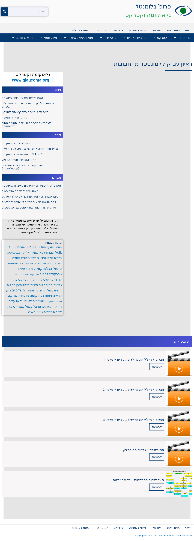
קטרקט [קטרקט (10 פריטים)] (19, 306)
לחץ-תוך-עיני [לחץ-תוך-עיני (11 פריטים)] (52, 279)
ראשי (188, 30)
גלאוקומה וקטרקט (148, 15)
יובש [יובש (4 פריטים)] (17, 274)
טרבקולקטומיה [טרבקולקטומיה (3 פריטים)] (30, 274)
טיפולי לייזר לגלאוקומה (15, 143)
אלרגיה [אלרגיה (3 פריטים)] (25, 252)
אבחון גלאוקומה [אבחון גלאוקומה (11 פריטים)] (42, 252)
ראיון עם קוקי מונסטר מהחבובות (153, 64)
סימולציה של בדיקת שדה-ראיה (20, 191)
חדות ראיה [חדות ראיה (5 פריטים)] (26, 263)
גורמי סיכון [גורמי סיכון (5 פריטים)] (46, 258)
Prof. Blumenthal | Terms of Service (175, 535)
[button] (181, 37)
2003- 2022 (152, 535)
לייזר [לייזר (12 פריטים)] (39, 279)
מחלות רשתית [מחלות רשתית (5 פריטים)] (44, 290)
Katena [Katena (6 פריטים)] (20, 247)
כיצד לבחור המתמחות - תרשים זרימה (138, 480)
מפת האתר (173, 30)
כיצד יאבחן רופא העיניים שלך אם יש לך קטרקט (30, 196)
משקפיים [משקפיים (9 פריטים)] (18, 290)
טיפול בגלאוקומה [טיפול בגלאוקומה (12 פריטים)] (48, 269)
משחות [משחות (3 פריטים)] (30, 290)
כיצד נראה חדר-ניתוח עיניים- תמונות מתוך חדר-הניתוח (26, 124)
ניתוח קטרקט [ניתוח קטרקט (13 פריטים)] (18, 295)
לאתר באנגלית (80, 30)
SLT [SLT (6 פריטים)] (34, 247)
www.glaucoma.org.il (32, 80)
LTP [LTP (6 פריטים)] (28, 247)
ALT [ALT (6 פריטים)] (11, 247)
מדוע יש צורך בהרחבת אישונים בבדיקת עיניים (29, 207)
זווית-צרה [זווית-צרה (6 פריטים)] (40, 263)
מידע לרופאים (23, 37)
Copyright (140, 535)
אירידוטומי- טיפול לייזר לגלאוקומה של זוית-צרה (30, 149)
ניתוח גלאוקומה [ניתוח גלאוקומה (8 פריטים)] (41, 296)
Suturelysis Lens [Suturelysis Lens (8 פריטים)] (49, 247)
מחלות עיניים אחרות (78, 37)
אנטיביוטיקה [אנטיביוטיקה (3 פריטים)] (12, 252)
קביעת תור (101, 30)
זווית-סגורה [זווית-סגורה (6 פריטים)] (19, 258)
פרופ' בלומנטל (153, 6)
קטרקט (160, 37)
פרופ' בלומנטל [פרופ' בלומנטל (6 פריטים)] (35, 306)
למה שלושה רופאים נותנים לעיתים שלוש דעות (29, 202)
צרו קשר (118, 30)
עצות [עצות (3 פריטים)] (48, 306)
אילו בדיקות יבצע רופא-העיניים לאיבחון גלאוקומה (31, 185)
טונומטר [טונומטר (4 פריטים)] (12, 263)
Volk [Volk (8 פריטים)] (58, 252)
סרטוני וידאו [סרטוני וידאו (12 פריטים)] (25, 301)
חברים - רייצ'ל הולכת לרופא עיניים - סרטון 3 (133, 420)
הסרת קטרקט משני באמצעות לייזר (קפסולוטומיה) (23, 167)
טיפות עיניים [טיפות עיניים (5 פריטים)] (25, 269)
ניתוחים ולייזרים (135, 37)
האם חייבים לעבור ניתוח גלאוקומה (22, 98)
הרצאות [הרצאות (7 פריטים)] (33, 258)
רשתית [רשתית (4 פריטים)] (48, 312)
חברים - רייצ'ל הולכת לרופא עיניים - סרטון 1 (134, 359)
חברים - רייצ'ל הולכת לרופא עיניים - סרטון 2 (133, 389)
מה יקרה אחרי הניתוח (15, 117)
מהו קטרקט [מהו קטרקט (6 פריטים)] (26, 279)
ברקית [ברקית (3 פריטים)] (58, 258)
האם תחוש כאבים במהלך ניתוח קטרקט (25, 112)
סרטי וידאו (108, 37)
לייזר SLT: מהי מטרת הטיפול (19, 159)
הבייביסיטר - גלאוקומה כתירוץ (143, 450)
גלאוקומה (182, 37)
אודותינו (156, 30)
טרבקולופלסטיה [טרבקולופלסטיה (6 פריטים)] (51, 274)
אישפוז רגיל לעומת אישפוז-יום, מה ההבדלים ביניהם (28, 105)
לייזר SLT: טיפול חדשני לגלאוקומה (22, 154)
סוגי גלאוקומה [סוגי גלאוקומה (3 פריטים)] (53, 301)
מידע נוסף (49, 37)
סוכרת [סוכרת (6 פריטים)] (39, 301)
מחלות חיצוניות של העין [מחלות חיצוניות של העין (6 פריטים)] (32, 285)
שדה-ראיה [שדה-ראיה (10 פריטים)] (35, 312)
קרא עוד (157, 366)
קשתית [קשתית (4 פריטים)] (57, 312)
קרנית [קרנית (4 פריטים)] (8, 306)
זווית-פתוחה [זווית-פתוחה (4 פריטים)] (54, 263)
